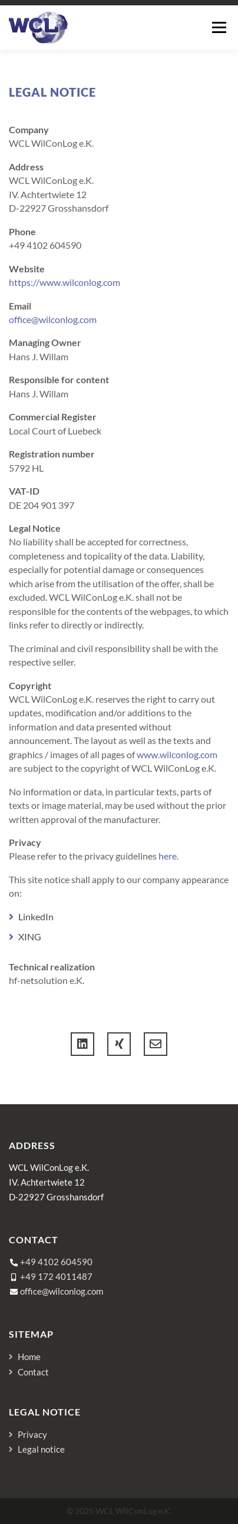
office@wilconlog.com (53, 319)
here (167, 855)
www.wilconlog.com (177, 754)
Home (29, 1356)
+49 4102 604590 (56, 1261)
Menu (219, 27)
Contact (33, 1372)
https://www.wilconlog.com (64, 282)
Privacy (32, 1434)
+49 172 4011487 (56, 1276)
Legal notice (41, 1449)
